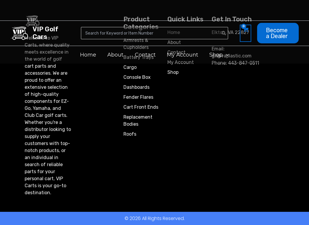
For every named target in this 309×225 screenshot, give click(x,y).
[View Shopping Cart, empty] (245, 33)
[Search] (223, 33)
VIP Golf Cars (45, 33)
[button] (278, 33)
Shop (173, 72)
